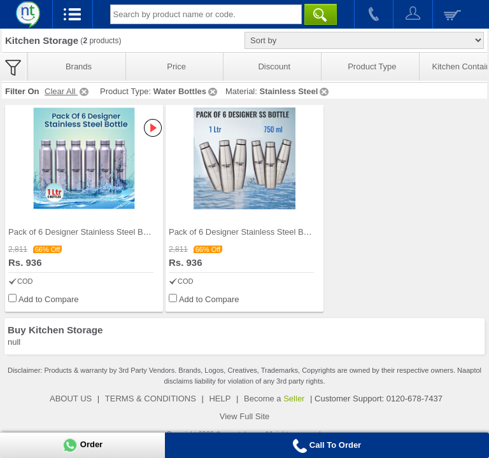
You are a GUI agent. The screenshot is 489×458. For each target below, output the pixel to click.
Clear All (67, 91)
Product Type (372, 66)
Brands (79, 66)
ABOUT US (71, 398)
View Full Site (245, 416)
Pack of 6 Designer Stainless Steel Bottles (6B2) (257, 232)
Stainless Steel (294, 91)
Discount (274, 66)
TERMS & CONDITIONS (150, 398)
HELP (219, 398)
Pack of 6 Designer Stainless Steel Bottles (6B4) (96, 232)
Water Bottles (186, 91)
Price (176, 66)
